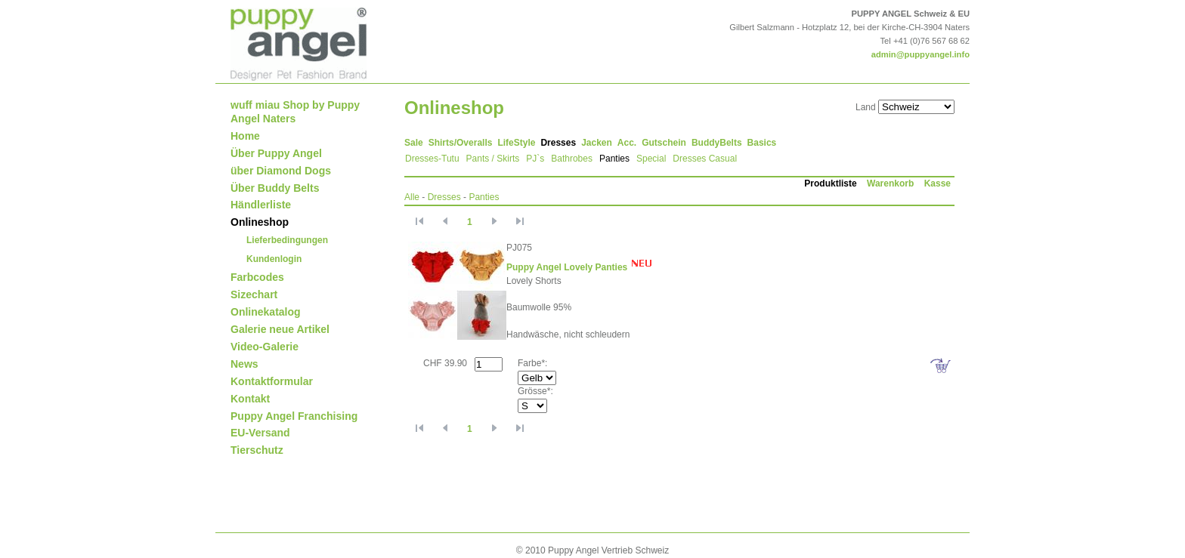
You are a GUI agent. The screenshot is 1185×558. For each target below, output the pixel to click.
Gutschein (664, 142)
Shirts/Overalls (461, 142)
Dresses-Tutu (432, 158)
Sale (413, 142)
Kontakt (250, 399)
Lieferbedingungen (287, 240)
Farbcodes (257, 277)
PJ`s (535, 158)
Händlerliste (261, 205)
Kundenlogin (274, 259)
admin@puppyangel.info (920, 54)
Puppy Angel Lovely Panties (566, 267)
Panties (614, 158)
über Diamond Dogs (281, 171)
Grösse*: (535, 391)
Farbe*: (532, 363)
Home (245, 136)
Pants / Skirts (493, 158)
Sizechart (254, 294)
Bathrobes (571, 158)
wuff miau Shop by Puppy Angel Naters (295, 112)
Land (865, 107)
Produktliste (830, 183)
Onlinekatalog (266, 312)
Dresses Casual (705, 158)
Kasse (937, 183)
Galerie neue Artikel (280, 329)
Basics (762, 142)
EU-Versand (260, 433)
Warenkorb (890, 183)
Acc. (626, 142)
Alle (411, 197)
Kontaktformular (272, 381)
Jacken (596, 142)
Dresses (558, 142)
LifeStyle (516, 142)
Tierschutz (257, 450)
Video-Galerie (265, 347)
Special (651, 158)
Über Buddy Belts (275, 188)
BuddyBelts (717, 142)
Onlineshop (260, 222)
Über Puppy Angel (276, 153)
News (244, 364)
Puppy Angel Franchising (294, 416)
